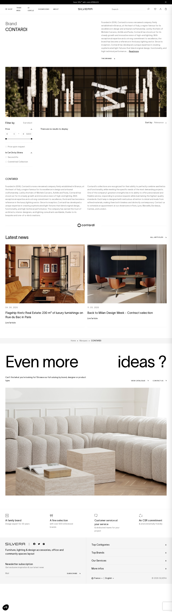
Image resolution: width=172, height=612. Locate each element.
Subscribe (72, 573)
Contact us (158, 380)
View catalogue (138, 380)
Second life (13, 157)
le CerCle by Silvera (18, 152)
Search (115, 9)
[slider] (6, 139)
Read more (134, 51)
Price (18, 129)
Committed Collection (18, 162)
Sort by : (149, 122)
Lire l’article (10, 323)
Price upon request (16, 147)
